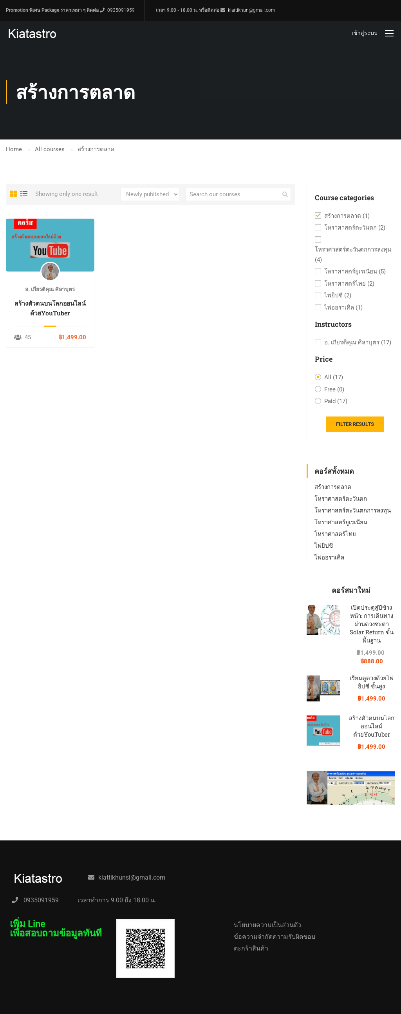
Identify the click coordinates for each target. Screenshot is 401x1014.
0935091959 (121, 10)
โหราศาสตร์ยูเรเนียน (355, 272)
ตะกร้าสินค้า (251, 948)
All (333, 378)
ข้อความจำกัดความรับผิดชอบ (274, 936)
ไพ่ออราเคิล (343, 308)
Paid (335, 402)
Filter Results (355, 424)
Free (334, 390)
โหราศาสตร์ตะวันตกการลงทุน (353, 255)
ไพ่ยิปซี (337, 296)
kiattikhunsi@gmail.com (131, 877)
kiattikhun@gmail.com (251, 10)
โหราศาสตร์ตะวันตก (354, 228)
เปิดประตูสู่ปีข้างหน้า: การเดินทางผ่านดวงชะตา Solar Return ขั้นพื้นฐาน (372, 623)
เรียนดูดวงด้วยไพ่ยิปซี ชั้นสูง (372, 682)
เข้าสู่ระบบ (365, 33)
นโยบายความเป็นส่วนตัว (267, 925)
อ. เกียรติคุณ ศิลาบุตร (357, 343)
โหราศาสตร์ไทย (349, 284)
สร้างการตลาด (347, 216)
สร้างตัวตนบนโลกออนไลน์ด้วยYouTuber (50, 308)
